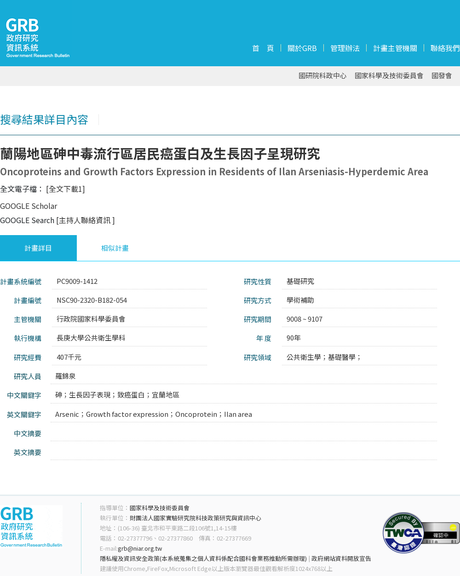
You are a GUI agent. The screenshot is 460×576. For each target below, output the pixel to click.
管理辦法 (345, 48)
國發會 (441, 75)
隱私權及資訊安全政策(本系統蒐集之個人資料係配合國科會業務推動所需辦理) (203, 558)
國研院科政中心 (323, 75)
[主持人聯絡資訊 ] (85, 219)
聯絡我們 (445, 48)
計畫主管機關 (395, 48)
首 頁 (263, 48)
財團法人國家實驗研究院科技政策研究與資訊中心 (195, 517)
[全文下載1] (65, 188)
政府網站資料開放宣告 (341, 558)
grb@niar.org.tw (140, 548)
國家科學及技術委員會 (389, 75)
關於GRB (302, 48)
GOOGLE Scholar (28, 205)
